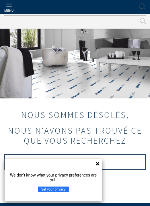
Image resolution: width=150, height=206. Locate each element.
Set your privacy (53, 189)
